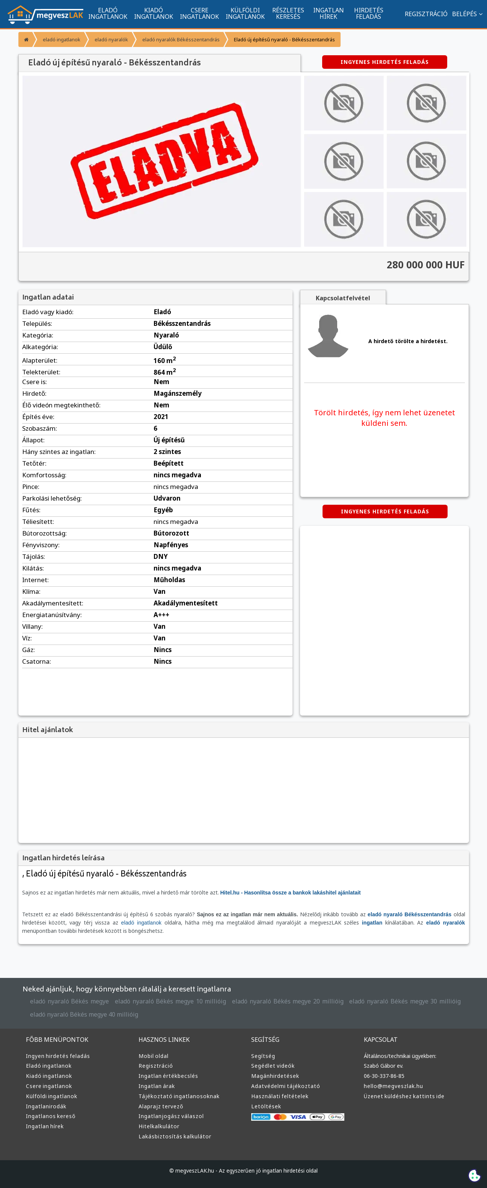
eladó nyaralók (111, 39)
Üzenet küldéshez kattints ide (404, 1096)
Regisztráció (156, 1065)
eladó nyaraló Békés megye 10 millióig (170, 1001)
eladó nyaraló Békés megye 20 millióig (288, 1001)
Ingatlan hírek (45, 1126)
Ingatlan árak (157, 1086)
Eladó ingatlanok (49, 1065)
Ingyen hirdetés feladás (58, 1055)
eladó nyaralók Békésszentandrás (181, 39)
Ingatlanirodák (46, 1106)
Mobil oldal (154, 1055)
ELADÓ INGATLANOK (107, 13)
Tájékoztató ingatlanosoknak (179, 1096)
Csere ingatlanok (49, 1086)
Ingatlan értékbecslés (168, 1075)
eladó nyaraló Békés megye (69, 1001)
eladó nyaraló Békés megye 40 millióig (84, 1014)
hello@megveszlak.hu (393, 1086)
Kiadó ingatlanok (49, 1075)
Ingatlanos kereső (50, 1116)
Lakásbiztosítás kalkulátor (175, 1136)
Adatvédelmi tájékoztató (285, 1086)
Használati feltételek (280, 1096)
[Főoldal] (25, 39)
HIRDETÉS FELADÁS (368, 13)
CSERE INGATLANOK (199, 13)
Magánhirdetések (275, 1075)
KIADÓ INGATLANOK (153, 13)
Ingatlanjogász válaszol (171, 1116)
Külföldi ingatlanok (51, 1096)
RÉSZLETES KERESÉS (288, 13)
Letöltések (266, 1106)
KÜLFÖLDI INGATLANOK (245, 13)
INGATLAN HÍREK (328, 13)
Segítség (263, 1055)
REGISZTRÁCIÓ (426, 14)
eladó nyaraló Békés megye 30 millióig (405, 1001)
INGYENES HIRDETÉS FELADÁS (385, 61)
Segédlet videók (273, 1065)
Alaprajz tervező (161, 1106)
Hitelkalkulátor (159, 1126)
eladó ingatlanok (61, 39)
